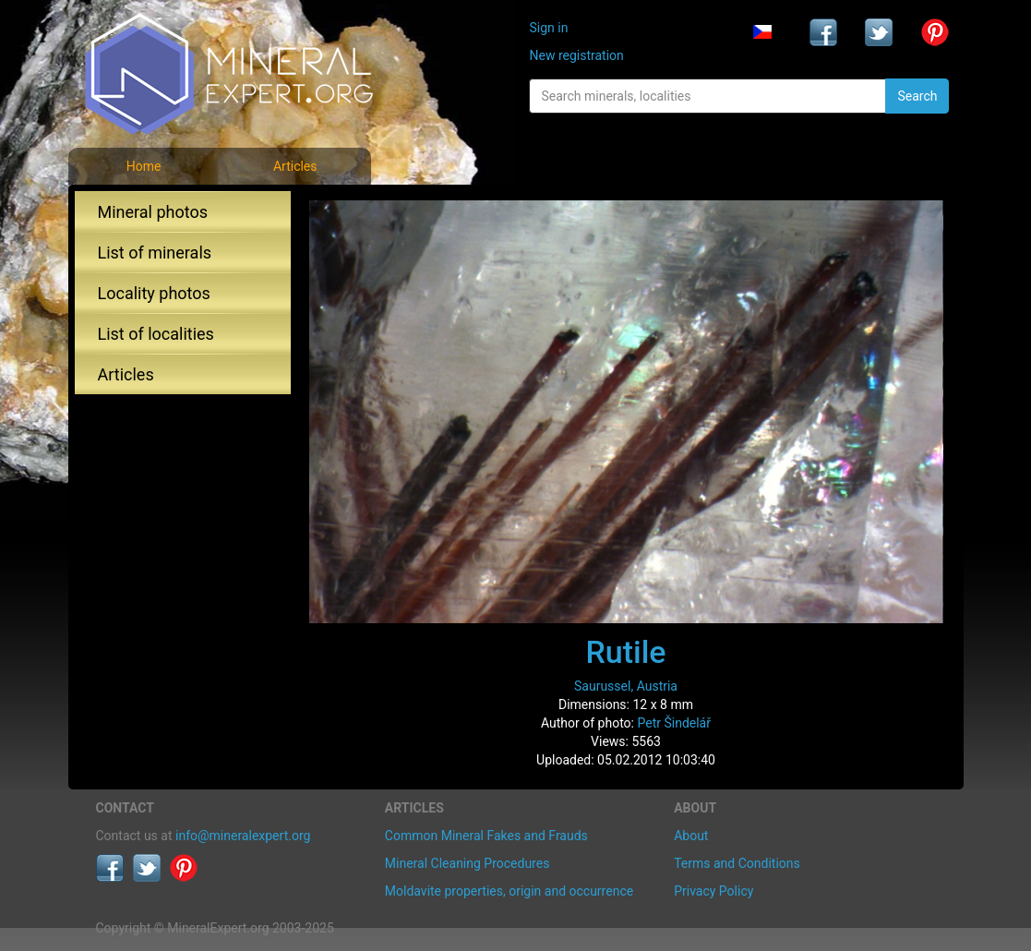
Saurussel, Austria (625, 686)
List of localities (156, 333)
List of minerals (155, 252)
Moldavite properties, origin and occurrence (509, 891)
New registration (576, 55)
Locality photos (154, 293)
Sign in (548, 27)
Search (917, 96)
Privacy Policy (713, 891)
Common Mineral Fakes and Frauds (486, 835)
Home (144, 166)
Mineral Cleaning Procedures (467, 863)
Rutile (625, 651)
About (691, 835)
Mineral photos (153, 212)
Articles (295, 166)
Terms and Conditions (737, 863)
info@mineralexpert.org (242, 835)
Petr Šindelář (674, 723)
